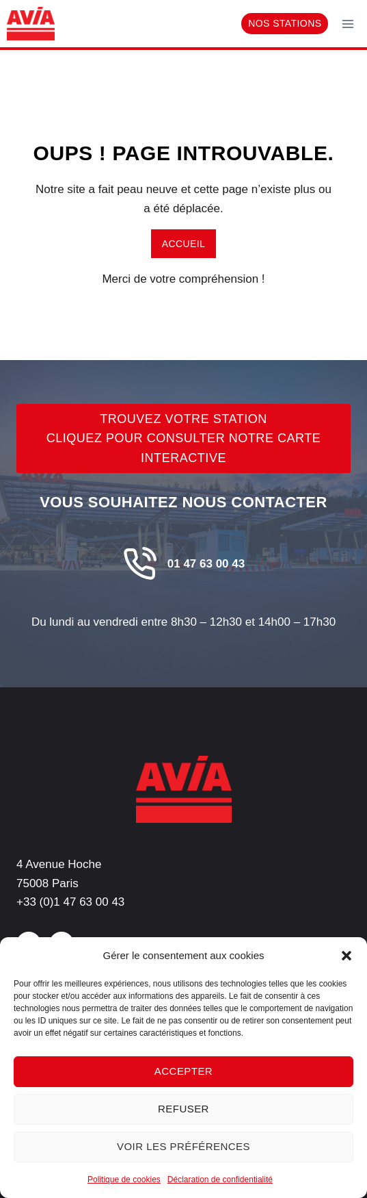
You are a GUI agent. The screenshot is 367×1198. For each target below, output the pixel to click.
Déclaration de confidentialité (220, 1179)
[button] (346, 956)
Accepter (183, 1071)
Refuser (183, 1108)
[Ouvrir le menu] (347, 23)
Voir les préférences (183, 1146)
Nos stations (284, 23)
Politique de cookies (124, 1179)
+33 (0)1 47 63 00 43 (70, 901)
